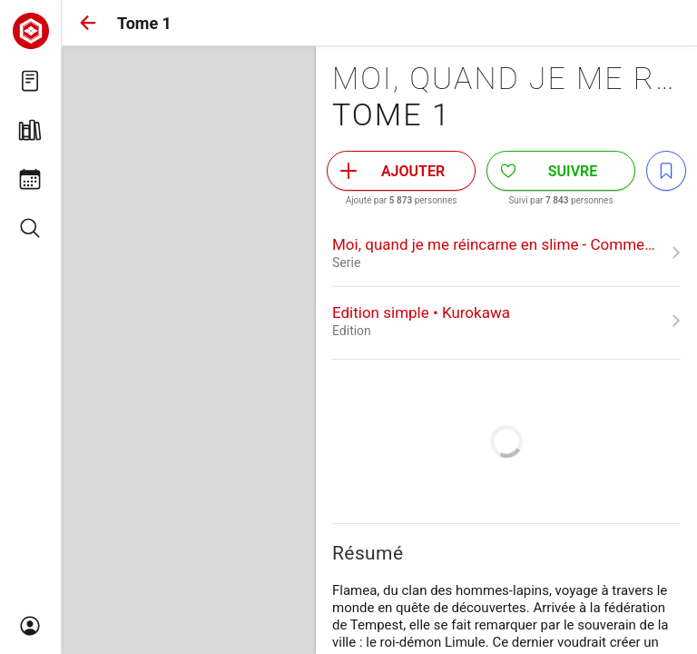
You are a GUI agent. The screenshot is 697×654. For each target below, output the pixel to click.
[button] (88, 23)
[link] (506, 252)
